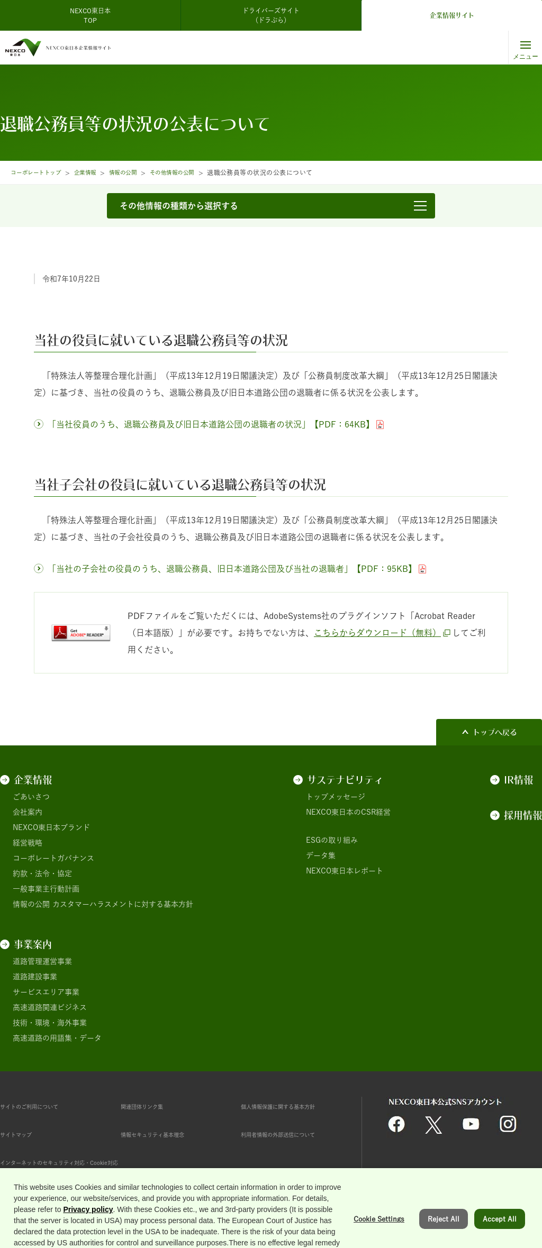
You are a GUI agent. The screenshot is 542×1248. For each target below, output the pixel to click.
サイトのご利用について (41, 1106)
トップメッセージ (335, 796)
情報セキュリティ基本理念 (165, 1134)
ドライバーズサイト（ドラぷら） (271, 15)
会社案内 (27, 812)
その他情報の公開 (194, 172)
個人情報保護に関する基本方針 (293, 1106)
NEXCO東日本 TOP (93, 15)
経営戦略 (27, 842)
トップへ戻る (495, 732)
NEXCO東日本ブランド (51, 827)
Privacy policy (88, 1241)
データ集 (321, 855)
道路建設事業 (35, 976)
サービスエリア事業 (46, 992)
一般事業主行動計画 (46, 888)
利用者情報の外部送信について (293, 1134)
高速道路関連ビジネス (50, 1007)
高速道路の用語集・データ (57, 1038)
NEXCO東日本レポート (344, 870)
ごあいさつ (31, 796)
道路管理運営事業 (42, 961)
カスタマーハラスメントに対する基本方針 (122, 904)
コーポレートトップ (40, 172)
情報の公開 (138, 172)
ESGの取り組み (332, 840)
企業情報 (96, 172)
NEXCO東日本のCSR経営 (348, 812)
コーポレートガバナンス (53, 858)
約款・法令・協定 (42, 873)
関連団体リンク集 (150, 1106)
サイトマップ (22, 1134)
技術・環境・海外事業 (50, 1022)
